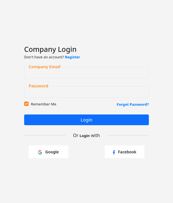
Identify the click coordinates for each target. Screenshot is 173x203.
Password (38, 85)
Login (86, 120)
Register (72, 56)
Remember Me (43, 104)
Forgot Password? (133, 104)
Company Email (44, 66)
